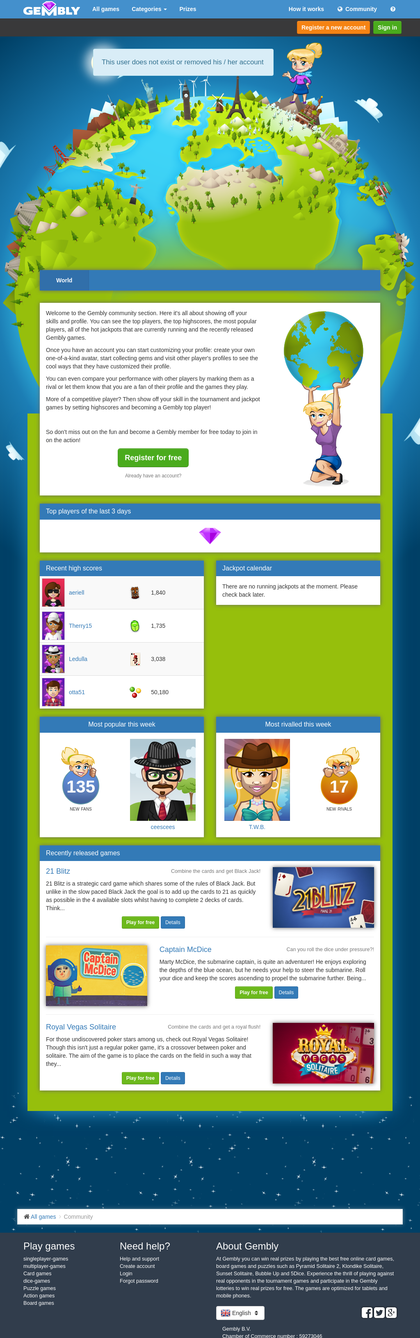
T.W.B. (257, 827)
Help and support (139, 1259)
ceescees (163, 827)
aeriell (76, 592)
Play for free (140, 922)
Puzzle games (39, 1288)
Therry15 (80, 625)
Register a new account (333, 27)
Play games (49, 1246)
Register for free (153, 458)
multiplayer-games (44, 1266)
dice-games (36, 1281)
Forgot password (139, 1281)
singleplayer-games (45, 1259)
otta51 (77, 692)
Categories (149, 9)
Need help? (145, 1246)
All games (105, 9)
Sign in (387, 27)
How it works (306, 9)
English (240, 1313)
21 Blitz (58, 871)
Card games (37, 1274)
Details (172, 922)
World (64, 280)
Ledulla (78, 659)
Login (126, 1274)
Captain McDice (186, 949)
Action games (39, 1296)
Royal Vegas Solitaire (81, 1027)
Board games (38, 1303)
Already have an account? (153, 476)
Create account (137, 1266)
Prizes (187, 9)
